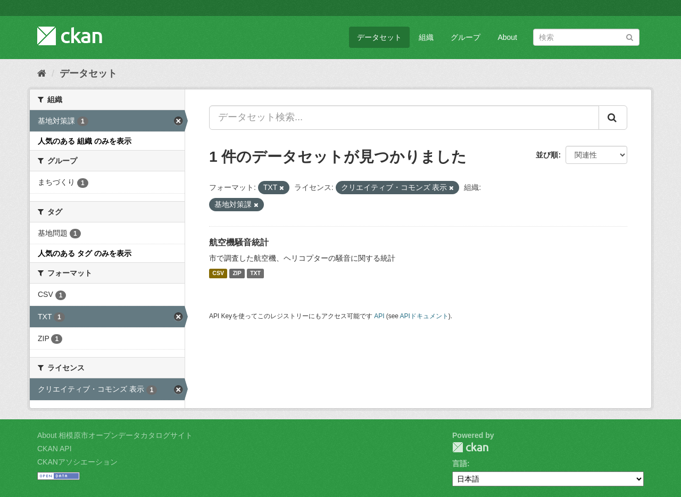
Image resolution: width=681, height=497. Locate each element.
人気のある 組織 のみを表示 (84, 141)
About (507, 37)
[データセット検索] (586, 37)
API (379, 316)
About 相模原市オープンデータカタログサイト (115, 435)
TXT (255, 273)
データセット (379, 37)
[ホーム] (41, 73)
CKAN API (54, 448)
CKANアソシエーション (77, 462)
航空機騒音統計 (239, 242)
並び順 (547, 155)
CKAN (470, 447)
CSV (218, 273)
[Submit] (629, 36)
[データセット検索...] (404, 117)
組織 (426, 37)
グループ (465, 37)
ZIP (236, 273)
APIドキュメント (424, 316)
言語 (459, 463)
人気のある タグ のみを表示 (84, 253)
